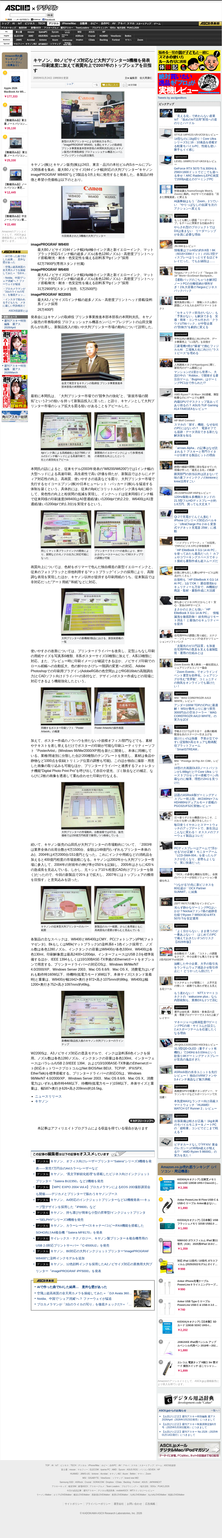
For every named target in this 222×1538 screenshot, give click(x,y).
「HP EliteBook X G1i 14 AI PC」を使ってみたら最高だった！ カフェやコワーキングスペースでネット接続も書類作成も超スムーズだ (196, 555)
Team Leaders (112, 1486)
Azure (55, 40)
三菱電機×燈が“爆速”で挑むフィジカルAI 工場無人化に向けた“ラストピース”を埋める (196, 349)
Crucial (91, 36)
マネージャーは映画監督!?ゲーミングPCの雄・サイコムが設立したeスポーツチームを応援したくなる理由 (196, 1027)
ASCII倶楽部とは (18, 310)
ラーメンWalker (44, 1495)
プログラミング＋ (129, 1486)
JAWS (19, 40)
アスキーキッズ (8, 28)
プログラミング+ (100, 28)
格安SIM (23, 28)
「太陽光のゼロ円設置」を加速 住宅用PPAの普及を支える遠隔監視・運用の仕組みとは (196, 649)
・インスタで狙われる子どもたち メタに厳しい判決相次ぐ (14, 302)
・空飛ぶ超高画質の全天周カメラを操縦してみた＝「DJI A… (14, 270)
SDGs (113, 28)
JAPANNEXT (43, 43)
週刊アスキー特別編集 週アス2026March (15, 369)
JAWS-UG (85, 1474)
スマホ (130, 23)
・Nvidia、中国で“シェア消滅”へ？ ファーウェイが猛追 (14, 281)
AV (114, 23)
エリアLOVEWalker (62, 1495)
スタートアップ (143, 23)
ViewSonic (116, 36)
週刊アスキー (67, 28)
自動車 (83, 23)
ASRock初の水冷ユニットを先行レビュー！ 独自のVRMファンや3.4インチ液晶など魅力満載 (195, 1075)
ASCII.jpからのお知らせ (172, 1410)
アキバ (121, 23)
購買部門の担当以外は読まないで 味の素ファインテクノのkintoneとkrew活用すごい (197, 477)
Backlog (104, 40)
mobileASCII (122, 1490)
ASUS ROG (43, 36)
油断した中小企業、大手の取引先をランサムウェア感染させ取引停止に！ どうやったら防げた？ (196, 967)
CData (92, 40)
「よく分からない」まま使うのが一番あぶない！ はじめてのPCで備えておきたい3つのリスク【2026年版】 (196, 936)
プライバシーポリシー (98, 1503)
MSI (79, 32)
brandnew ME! (67, 44)
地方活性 (121, 28)
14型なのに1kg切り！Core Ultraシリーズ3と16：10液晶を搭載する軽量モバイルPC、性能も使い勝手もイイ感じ (195, 144)
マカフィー (19, 44)
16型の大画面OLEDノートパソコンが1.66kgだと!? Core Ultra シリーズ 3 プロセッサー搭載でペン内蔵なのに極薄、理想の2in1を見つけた (196, 775)
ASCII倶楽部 (210, 24)
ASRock (79, 36)
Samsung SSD (67, 1482)
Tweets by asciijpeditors (172, 97)
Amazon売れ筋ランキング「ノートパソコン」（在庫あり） (14, 60)
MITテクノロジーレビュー (142, 1490)
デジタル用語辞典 (106, 1490)
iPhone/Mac (69, 23)
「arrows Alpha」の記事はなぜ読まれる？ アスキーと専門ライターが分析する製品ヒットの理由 (196, 451)
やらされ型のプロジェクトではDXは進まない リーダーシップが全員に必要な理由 (195, 230)
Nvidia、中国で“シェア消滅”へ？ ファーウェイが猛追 (74, 1298)
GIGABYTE (55, 36)
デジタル (45, 7)
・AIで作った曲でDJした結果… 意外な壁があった (14, 259)
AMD (30, 36)
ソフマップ (55, 44)
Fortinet (116, 40)
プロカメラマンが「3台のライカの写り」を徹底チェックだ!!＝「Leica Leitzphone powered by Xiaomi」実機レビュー (119, 1304)
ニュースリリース (48, 1096)
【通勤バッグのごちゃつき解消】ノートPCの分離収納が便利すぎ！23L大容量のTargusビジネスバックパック (196, 285)
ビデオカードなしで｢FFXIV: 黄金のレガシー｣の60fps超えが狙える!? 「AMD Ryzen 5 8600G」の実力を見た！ (196, 1150)
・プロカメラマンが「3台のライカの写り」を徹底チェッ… (14, 291)
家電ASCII (36, 28)
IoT (20, 23)
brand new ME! (132, 1478)
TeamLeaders (82, 28)
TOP (47, 1465)
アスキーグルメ (51, 28)
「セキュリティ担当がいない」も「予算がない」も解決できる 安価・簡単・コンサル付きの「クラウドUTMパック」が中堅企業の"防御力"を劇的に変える (196, 320)
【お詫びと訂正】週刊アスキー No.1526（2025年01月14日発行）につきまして (190, 1433)
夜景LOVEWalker (120, 1495)
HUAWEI (104, 36)
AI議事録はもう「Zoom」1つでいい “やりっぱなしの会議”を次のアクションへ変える (196, 204)
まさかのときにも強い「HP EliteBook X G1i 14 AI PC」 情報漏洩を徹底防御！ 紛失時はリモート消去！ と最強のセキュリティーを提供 (196, 616)
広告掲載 (150, 1503)
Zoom (140, 40)
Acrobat (31, 40)
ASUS (92, 32)
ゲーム (157, 23)
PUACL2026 (133, 28)
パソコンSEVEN (67, 31)
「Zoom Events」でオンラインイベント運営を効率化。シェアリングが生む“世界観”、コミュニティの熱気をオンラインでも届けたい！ (196, 679)
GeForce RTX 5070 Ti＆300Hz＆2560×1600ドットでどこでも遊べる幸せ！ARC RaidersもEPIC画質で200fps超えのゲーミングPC (196, 174)
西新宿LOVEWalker (101, 1495)
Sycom (55, 32)
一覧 (95, 85)
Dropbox (79, 40)
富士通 (19, 32)
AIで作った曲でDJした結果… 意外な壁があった (72, 1287)
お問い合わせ (134, 1503)
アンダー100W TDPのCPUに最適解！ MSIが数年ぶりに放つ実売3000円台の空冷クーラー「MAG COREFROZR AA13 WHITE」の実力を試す (196, 712)
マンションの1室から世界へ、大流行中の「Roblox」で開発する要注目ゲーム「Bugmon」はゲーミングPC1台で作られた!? (196, 377)
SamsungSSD (65, 35)
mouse (30, 32)
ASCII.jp (17, 7)
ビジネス (30, 23)
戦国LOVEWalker (176, 1495)
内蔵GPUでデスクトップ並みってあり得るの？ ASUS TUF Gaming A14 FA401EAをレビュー (196, 405)
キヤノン (41, 1101)
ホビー (94, 23)
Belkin (128, 36)
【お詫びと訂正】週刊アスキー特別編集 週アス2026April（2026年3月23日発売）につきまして (188, 1418)
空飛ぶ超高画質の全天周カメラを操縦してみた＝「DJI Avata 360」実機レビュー (94, 1293)
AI (13, 23)
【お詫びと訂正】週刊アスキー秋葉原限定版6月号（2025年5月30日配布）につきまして (189, 1426)
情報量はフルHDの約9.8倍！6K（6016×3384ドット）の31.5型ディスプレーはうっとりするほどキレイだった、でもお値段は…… (196, 256)
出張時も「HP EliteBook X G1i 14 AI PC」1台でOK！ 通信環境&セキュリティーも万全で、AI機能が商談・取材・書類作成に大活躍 (196, 585)
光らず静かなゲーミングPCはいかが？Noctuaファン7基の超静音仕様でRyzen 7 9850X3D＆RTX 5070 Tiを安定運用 (195, 913)
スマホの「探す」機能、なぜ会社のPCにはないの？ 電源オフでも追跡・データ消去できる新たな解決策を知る (196, 430)
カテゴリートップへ (142, 1121)
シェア (70, 84)
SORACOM (98, 1482)
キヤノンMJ (31, 44)
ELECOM (18, 36)
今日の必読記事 (74, 1490)
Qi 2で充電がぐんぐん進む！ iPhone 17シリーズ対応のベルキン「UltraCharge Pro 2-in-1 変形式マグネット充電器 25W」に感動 (195, 524)
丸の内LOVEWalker (157, 1495)
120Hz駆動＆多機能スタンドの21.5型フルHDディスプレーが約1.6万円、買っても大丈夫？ (195, 500)
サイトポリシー (73, 1503)
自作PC (105, 23)
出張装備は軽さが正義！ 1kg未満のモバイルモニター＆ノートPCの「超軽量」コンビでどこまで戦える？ (196, 1126)
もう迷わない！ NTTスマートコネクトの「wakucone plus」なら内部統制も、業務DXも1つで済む (196, 996)
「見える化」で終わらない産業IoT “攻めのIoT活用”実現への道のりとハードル (195, 119)
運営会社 (119, 1503)
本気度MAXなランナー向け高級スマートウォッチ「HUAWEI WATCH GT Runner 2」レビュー (196, 1104)
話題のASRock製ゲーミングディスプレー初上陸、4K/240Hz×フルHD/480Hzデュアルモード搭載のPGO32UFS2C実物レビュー (196, 800)
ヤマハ (128, 40)
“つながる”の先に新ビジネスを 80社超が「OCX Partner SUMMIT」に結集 (195, 888)
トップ (5, 23)
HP (103, 32)
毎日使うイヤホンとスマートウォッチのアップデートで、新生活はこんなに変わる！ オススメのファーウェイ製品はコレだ (196, 830)
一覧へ (214, 1410)
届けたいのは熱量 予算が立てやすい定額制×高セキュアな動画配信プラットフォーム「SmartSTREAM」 (196, 744)
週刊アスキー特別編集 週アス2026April (15, 324)
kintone (43, 40)
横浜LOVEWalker (82, 1495)
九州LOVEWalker (138, 1495)
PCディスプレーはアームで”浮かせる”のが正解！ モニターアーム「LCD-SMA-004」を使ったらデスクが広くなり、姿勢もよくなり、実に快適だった (195, 855)
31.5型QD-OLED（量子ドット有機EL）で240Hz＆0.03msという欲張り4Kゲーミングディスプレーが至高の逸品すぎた (196, 1054)
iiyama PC (105, 1469)
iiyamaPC (43, 32)
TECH (41, 23)
